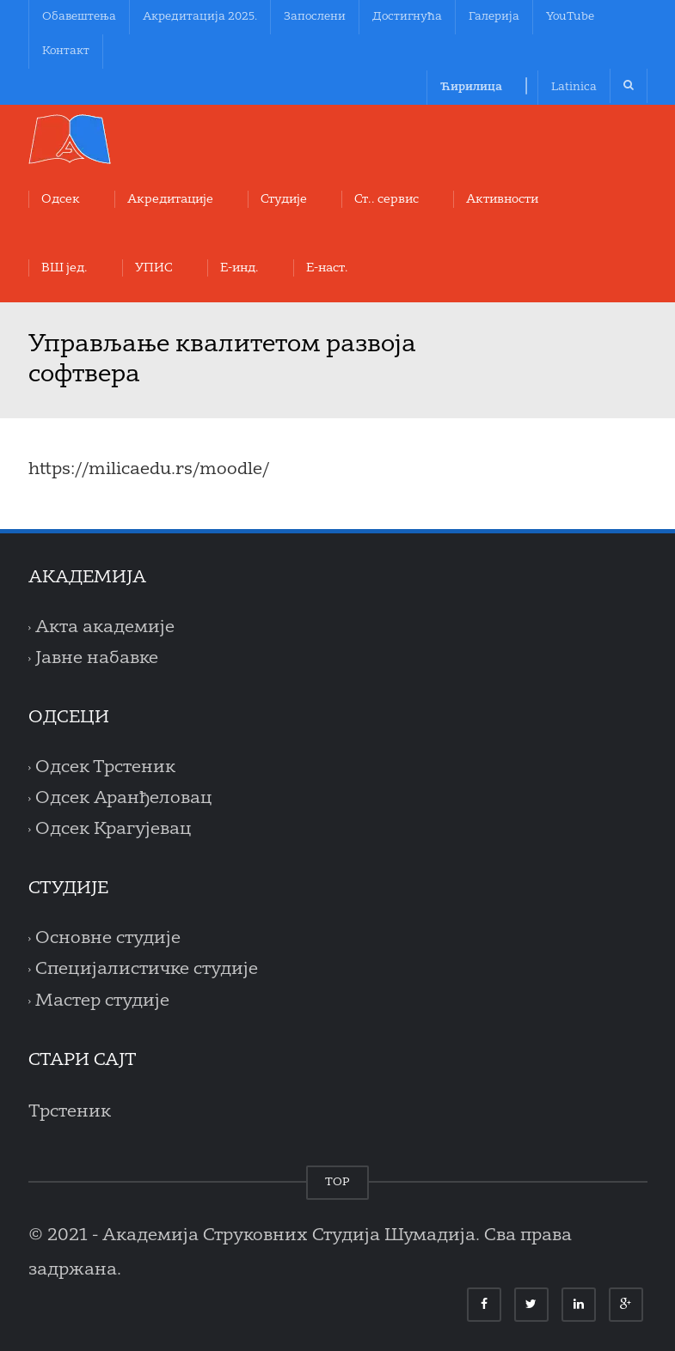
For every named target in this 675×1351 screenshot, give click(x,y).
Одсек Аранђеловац (123, 798)
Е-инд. (239, 268)
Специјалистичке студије (146, 969)
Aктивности (502, 199)
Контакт (65, 51)
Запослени (315, 16)
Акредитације (170, 199)
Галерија (494, 16)
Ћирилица (471, 87)
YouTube (570, 16)
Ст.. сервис (386, 199)
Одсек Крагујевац (113, 829)
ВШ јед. (64, 268)
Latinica (574, 87)
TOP (337, 1182)
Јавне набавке (96, 658)
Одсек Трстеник (105, 767)
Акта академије (105, 627)
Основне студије (108, 938)
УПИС (154, 268)
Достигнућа (407, 16)
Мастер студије (102, 1001)
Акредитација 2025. (200, 16)
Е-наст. (327, 268)
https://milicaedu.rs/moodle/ (148, 469)
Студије (284, 199)
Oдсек (60, 199)
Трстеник (69, 1112)
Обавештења (79, 16)
